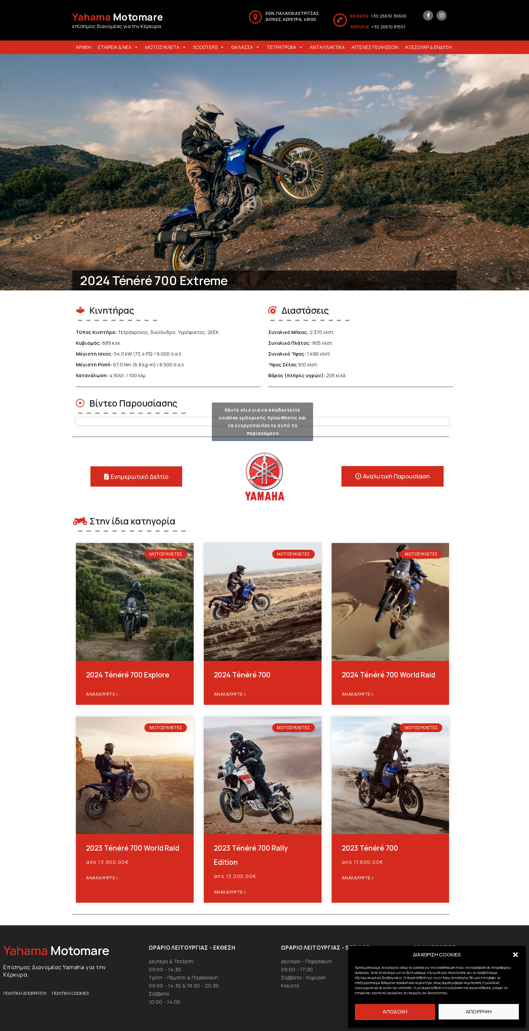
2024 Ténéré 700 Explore (127, 674)
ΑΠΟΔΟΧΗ (395, 1011)
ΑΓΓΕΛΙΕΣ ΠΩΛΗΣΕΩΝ (375, 47)
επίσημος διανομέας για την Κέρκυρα (116, 26)
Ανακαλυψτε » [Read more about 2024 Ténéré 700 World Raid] (358, 694)
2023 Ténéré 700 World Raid (132, 848)
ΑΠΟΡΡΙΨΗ (479, 1011)
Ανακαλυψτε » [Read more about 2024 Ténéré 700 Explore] (102, 694)
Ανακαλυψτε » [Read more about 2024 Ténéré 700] (230, 694)
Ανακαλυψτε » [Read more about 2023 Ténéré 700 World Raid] (102, 878)
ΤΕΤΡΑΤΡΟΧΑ (285, 47)
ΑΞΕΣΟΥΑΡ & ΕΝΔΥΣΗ (428, 47)
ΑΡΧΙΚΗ (83, 47)
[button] (515, 954)
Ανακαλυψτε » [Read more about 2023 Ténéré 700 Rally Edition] (230, 892)
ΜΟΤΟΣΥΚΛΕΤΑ (165, 47)
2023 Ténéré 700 (370, 848)
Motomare (117, 17)
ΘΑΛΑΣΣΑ (245, 47)
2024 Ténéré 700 (242, 674)
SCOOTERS (208, 47)
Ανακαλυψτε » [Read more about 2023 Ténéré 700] (358, 878)
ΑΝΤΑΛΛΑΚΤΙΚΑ (327, 47)
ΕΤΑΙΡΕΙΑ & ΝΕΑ (118, 47)
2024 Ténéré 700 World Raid (388, 674)
